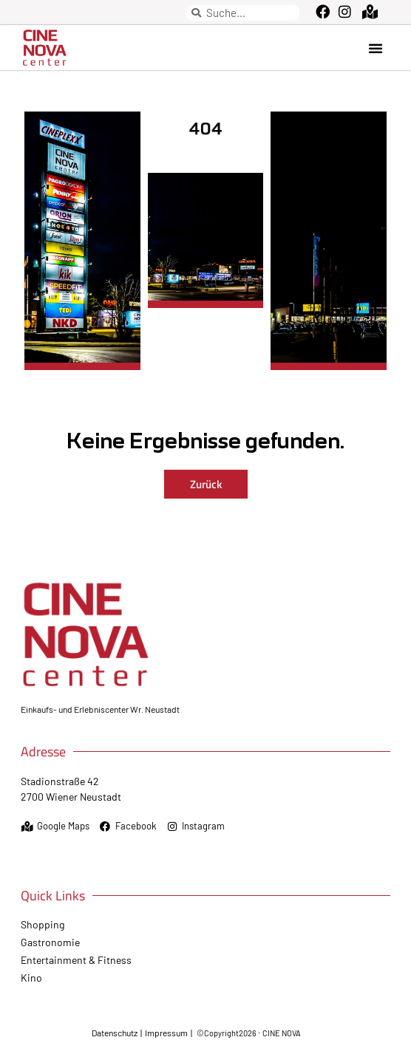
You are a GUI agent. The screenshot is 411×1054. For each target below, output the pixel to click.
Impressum (166, 1032)
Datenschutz (115, 1032)
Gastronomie (50, 942)
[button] (375, 48)
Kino (31, 977)
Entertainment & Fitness (76, 960)
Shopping (42, 924)
